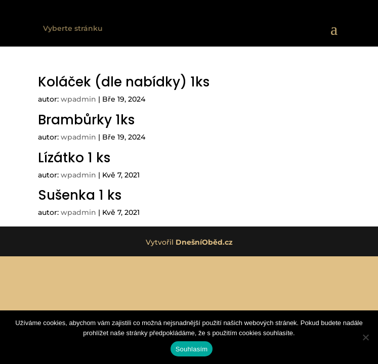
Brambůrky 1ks (86, 120)
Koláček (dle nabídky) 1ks (123, 82)
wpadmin (78, 99)
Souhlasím (192, 349)
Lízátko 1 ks (74, 158)
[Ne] (365, 337)
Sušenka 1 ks (79, 195)
